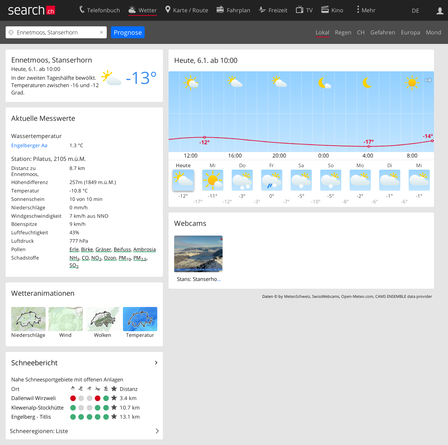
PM (125, 257)
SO (74, 265)
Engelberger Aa (29, 145)
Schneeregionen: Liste (39, 431)
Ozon (110, 257)
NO (96, 257)
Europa (410, 32)
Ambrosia (144, 249)
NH (74, 257)
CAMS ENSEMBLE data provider (403, 296)
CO (85, 257)
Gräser (103, 249)
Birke (87, 249)
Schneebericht (34, 362)
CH (361, 32)
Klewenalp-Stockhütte (37, 407)
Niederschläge (28, 335)
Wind (65, 335)
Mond (433, 32)
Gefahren (382, 32)
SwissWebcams (325, 296)
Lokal (322, 32)
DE (415, 10)
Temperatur (140, 335)
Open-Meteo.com (357, 296)
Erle (74, 249)
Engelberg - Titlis (31, 416)
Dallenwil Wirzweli (33, 397)
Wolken (102, 335)
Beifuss (122, 249)
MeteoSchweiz (297, 296)
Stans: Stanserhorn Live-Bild (211, 278)
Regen (343, 32)
